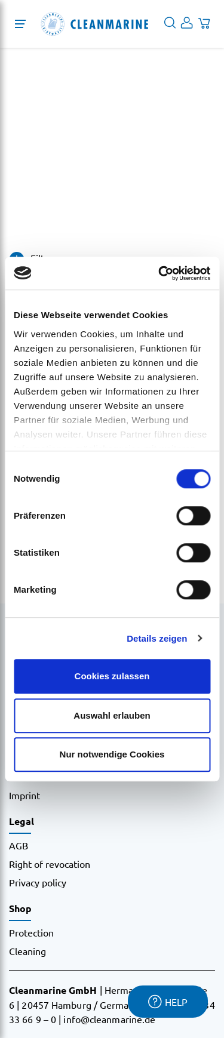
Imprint (24, 795)
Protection (31, 932)
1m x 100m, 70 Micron (90, 190)
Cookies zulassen (112, 676)
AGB (18, 845)
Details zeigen (157, 638)
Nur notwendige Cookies (112, 754)
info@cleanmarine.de (109, 1019)
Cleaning (27, 951)
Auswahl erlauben (111, 715)
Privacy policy (37, 882)
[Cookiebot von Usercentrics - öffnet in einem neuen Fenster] (159, 273)
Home (22, 190)
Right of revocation (49, 864)
